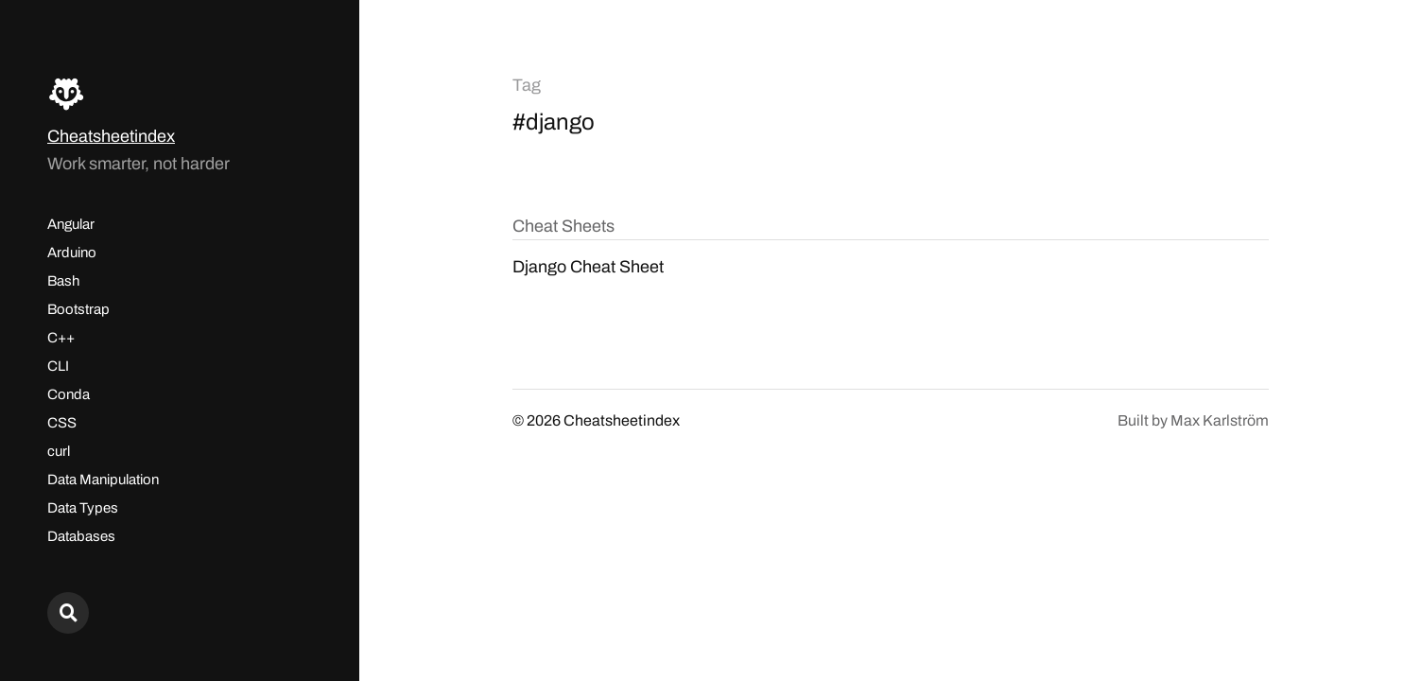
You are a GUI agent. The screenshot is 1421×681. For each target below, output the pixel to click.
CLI (58, 366)
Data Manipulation (103, 479)
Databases (81, 536)
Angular (71, 224)
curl (58, 451)
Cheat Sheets (563, 226)
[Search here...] (68, 613)
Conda (68, 394)
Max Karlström (1219, 420)
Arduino (71, 252)
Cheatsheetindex (111, 136)
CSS (62, 422)
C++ (61, 337)
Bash (63, 280)
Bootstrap (78, 309)
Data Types (82, 507)
